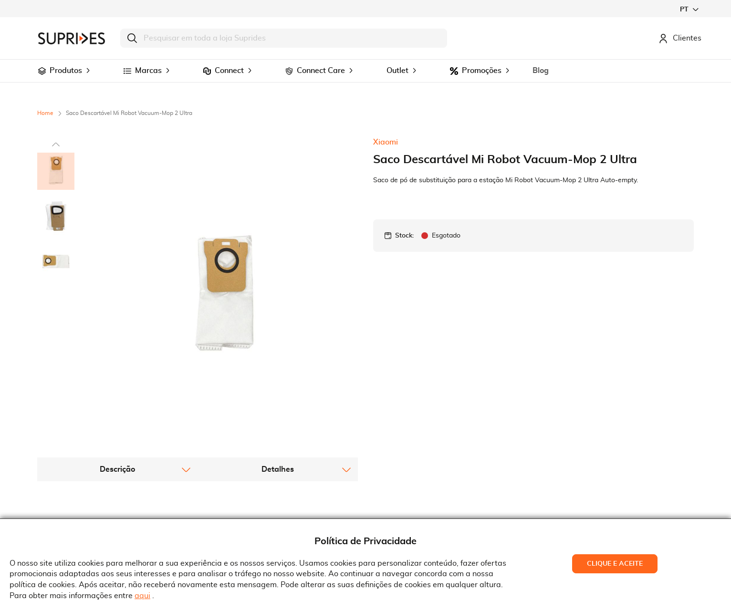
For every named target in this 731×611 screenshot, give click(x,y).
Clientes (679, 38)
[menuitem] (42, 71)
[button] (689, 9)
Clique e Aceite (615, 563)
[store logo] (71, 38)
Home (45, 113)
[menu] (365, 71)
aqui (142, 596)
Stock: (404, 235)
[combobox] (283, 38)
